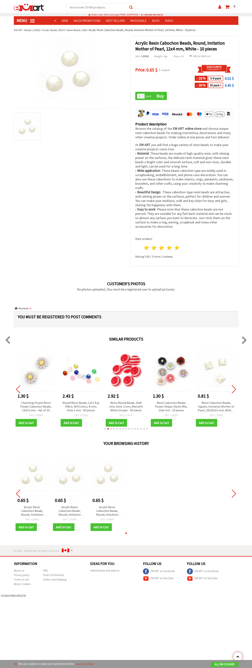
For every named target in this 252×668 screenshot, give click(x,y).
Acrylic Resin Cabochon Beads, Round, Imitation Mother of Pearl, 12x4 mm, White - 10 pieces (32, 511)
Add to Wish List (200, 56)
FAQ (45, 571)
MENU (26, 20)
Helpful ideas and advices (105, 571)
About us (19, 571)
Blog (155, 21)
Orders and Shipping (55, 580)
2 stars (154, 248)
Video (169, 21)
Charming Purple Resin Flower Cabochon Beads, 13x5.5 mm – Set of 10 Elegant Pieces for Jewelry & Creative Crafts (36, 407)
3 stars (162, 248)
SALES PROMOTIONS (87, 21)
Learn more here (85, 664)
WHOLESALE (138, 21)
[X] (15, 664)
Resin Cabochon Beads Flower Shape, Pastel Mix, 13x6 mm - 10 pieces (171, 406)
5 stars (177, 248)
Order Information (53, 576)
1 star (146, 248)
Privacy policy (22, 576)
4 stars (169, 248)
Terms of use (21, 580)
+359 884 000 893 (152, 14)
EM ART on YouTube (158, 579)
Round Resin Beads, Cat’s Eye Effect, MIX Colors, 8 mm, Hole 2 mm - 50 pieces (80, 406)
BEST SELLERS (115, 21)
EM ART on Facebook (159, 572)
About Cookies (22, 584)
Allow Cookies (225, 664)
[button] (105, 429)
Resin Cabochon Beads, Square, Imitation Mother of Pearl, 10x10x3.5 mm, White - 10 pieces (216, 407)
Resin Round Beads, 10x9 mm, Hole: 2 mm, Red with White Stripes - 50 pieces (126, 406)
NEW (65, 21)
